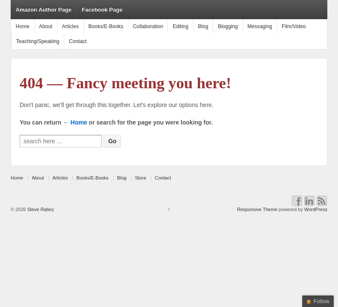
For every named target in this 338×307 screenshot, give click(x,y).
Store (140, 177)
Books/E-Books (105, 26)
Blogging (228, 26)
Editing (180, 26)
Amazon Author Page (44, 9)
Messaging (259, 26)
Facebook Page (102, 9)
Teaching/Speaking (37, 41)
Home (22, 26)
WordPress (315, 209)
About (45, 26)
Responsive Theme (257, 209)
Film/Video (294, 26)
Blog (203, 26)
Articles (70, 26)
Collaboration (148, 26)
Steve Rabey (40, 209)
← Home (75, 122)
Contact (78, 41)
